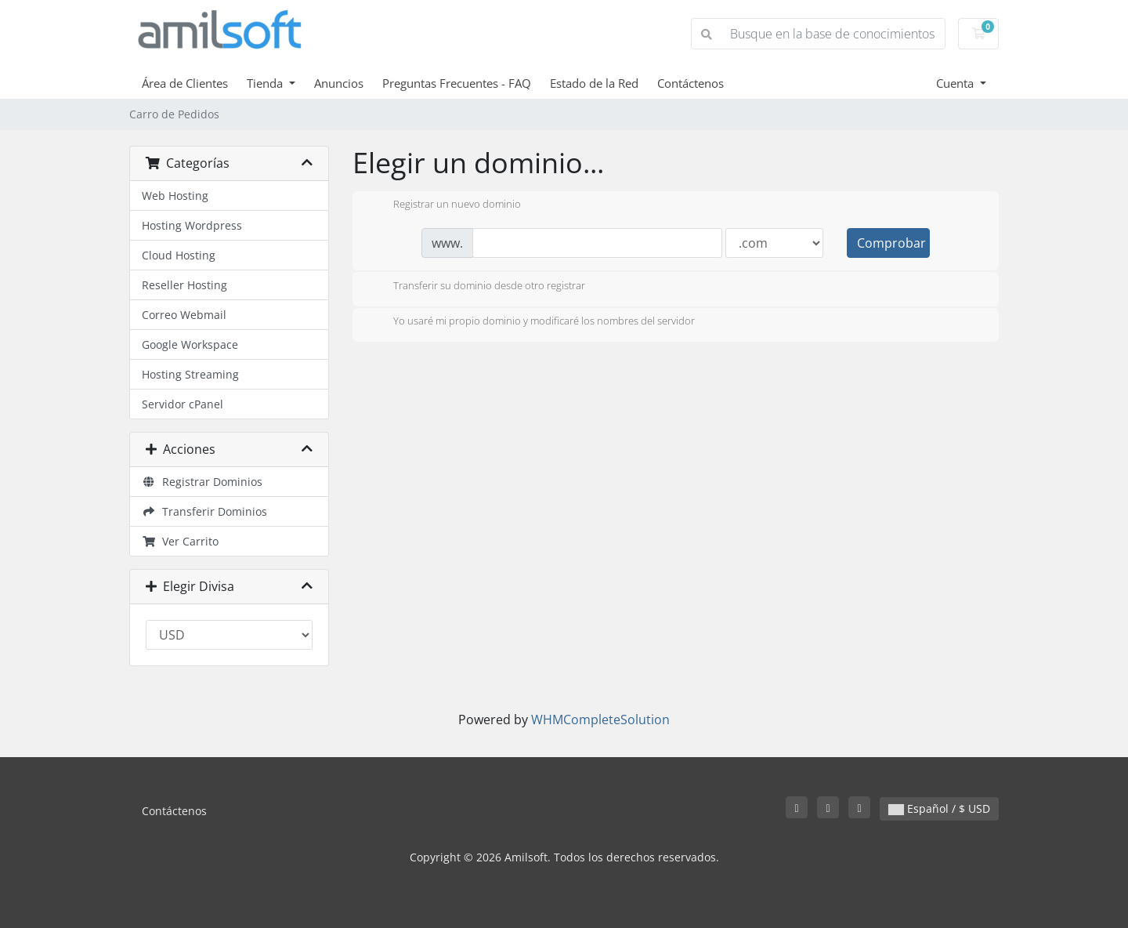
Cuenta (956, 83)
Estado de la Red (594, 83)
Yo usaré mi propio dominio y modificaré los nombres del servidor (531, 322)
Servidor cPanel (182, 404)
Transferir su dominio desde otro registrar (476, 286)
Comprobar (891, 243)
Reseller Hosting (184, 284)
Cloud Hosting (178, 255)
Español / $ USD (939, 808)
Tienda (266, 83)
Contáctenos (690, 83)
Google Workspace (190, 344)
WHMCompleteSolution (600, 719)
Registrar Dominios (202, 481)
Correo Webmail (184, 314)
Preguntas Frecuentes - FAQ (456, 83)
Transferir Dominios (204, 511)
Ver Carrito (180, 541)
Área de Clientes (185, 83)
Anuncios (338, 83)
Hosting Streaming (190, 374)
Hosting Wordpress (192, 225)
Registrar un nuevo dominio (444, 205)
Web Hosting (175, 195)
